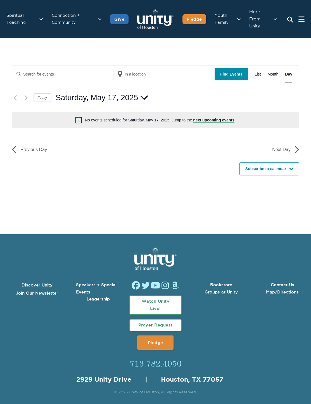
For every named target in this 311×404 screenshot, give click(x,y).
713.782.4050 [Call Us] (156, 363)
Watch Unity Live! (156, 305)
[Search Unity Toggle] (290, 20)
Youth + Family (223, 19)
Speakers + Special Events (96, 288)
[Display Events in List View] (258, 74)
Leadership (98, 299)
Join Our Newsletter (37, 293)
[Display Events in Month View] (272, 74)
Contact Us (282, 284)
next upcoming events (213, 120)
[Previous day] (15, 97)
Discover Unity (37, 285)
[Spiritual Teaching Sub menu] (41, 19)
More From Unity (254, 19)
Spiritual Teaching (16, 19)
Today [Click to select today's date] (42, 98)
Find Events (231, 74)
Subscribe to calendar (265, 168)
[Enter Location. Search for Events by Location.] (164, 74)
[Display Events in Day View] (288, 74)
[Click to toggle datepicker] (102, 97)
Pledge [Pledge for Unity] (194, 19)
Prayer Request (155, 325)
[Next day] (26, 97)
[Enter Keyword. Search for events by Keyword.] (62, 74)
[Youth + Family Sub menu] (239, 19)
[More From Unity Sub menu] (275, 19)
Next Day (285, 149)
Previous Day (29, 149)
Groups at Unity (221, 292)
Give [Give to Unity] (119, 19)
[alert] (160, 120)
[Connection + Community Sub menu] (100, 19)
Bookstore (221, 284)
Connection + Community (66, 19)
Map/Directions (282, 292)
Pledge (155, 342)
